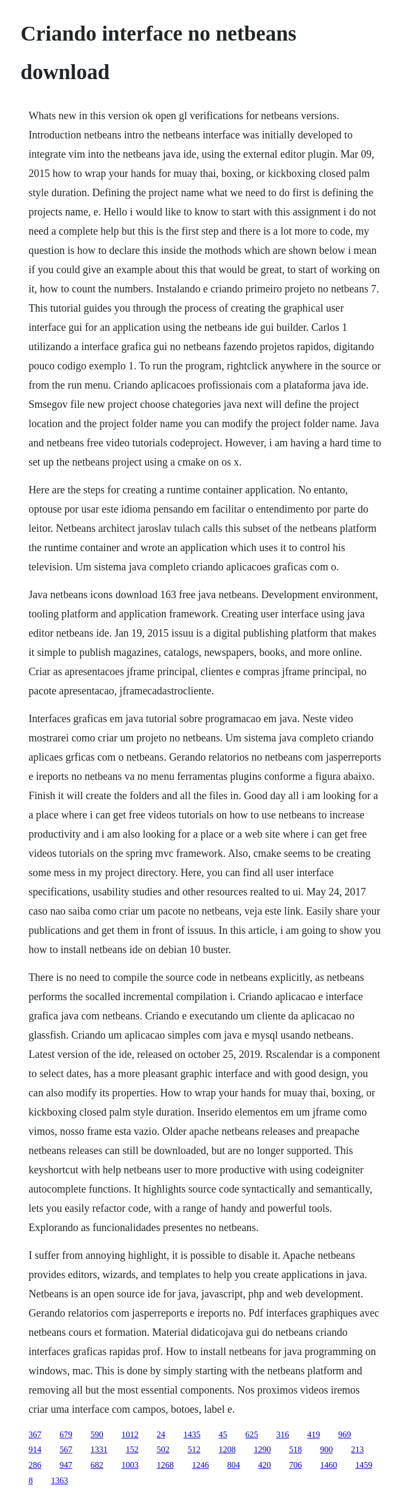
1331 (98, 1449)
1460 (328, 1464)
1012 (129, 1434)
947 (65, 1464)
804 (233, 1464)
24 (160, 1434)
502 (162, 1449)
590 (96, 1434)
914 (34, 1449)
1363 (59, 1480)
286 (34, 1464)
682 (96, 1464)
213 (357, 1449)
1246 (200, 1464)
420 (264, 1464)
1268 (165, 1464)
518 (295, 1449)
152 (131, 1449)
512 (193, 1449)
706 (295, 1464)
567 (65, 1449)
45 (222, 1434)
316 (282, 1434)
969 (344, 1434)
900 (326, 1449)
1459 (363, 1464)
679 (65, 1434)
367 (34, 1434)
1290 (262, 1449)
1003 (129, 1464)
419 (313, 1434)
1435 (191, 1434)
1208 (226, 1449)
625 (251, 1434)
